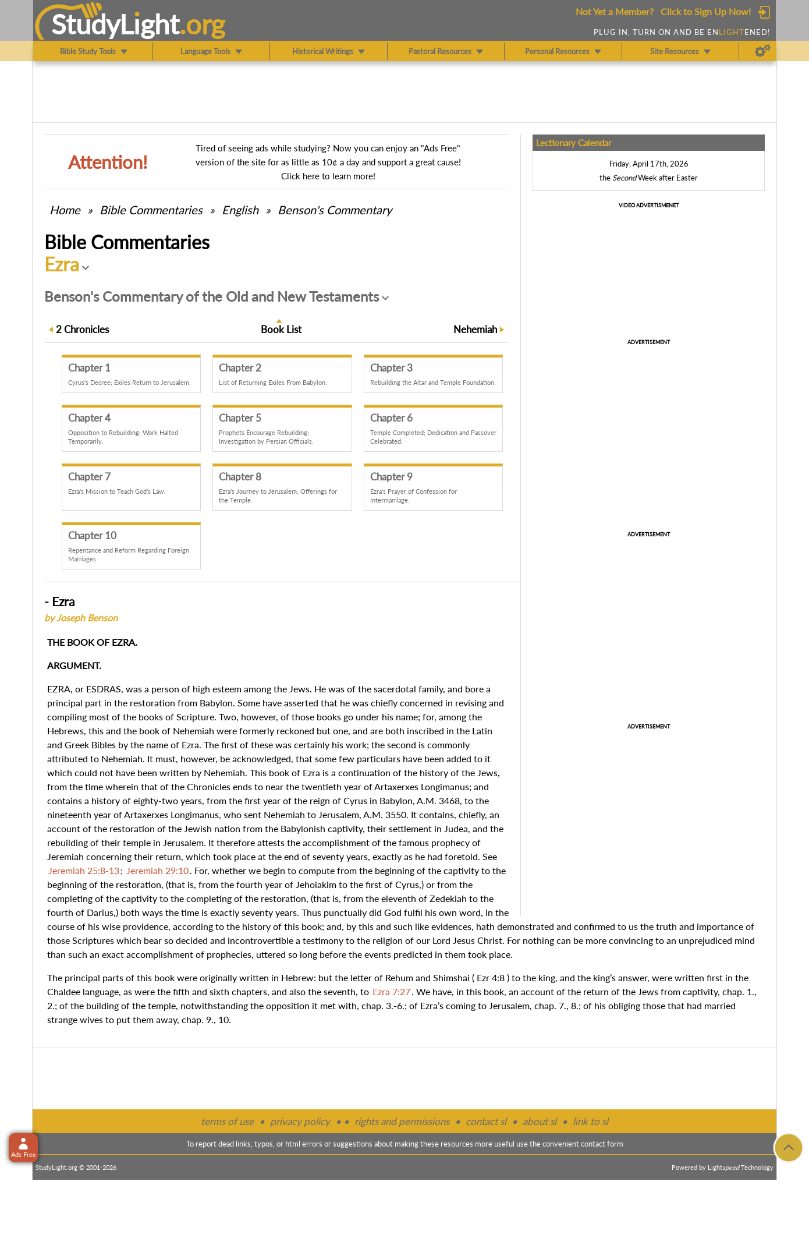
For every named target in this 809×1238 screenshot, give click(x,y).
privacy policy (300, 1121)
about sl (539, 1121)
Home (64, 210)
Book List (281, 329)
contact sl (486, 1121)
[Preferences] (763, 51)
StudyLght (115, 24)
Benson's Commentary (335, 210)
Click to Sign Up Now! (706, 11)
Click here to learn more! (328, 176)
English (240, 210)
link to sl (590, 1121)
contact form (602, 1143)
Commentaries (151, 210)
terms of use (227, 1121)
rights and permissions (401, 1121)
